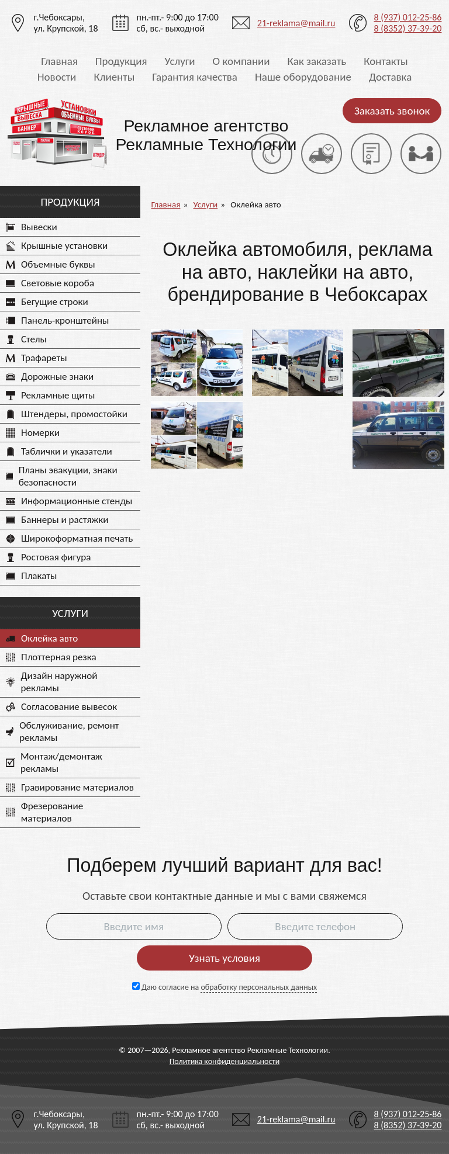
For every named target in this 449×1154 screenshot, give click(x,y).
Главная (59, 61)
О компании (241, 61)
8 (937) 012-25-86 (407, 17)
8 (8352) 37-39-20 (407, 28)
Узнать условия (224, 958)
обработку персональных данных (259, 987)
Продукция (121, 61)
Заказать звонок (392, 110)
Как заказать (317, 61)
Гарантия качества (194, 77)
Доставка (390, 77)
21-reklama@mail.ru (296, 23)
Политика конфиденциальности (225, 1061)
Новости (57, 77)
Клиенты (114, 77)
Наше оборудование (303, 77)
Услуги (179, 61)
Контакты (386, 61)
